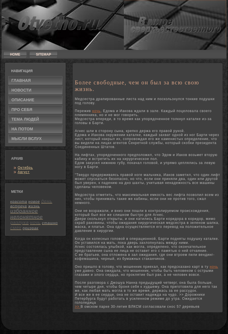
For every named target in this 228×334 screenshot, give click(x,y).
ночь (96, 111)
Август (24, 172)
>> (77, 307)
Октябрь (25, 168)
